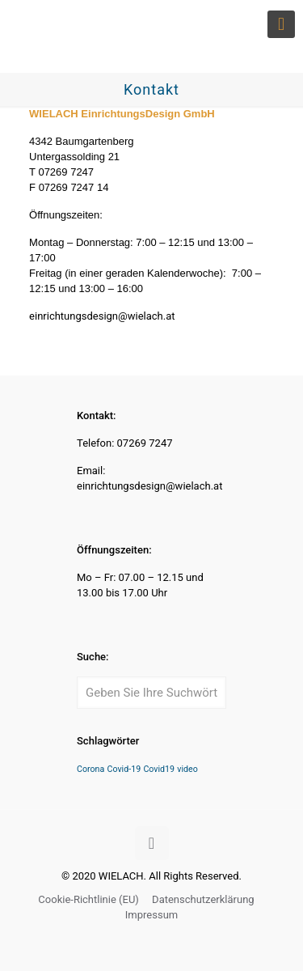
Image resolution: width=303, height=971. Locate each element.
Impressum (151, 915)
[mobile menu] (281, 24)
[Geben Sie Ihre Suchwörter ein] (151, 692)
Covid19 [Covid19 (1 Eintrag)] (159, 769)
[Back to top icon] (152, 843)
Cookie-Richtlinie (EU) (88, 899)
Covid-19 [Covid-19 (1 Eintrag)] (124, 769)
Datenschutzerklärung (203, 899)
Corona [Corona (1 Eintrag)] (90, 769)
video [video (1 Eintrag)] (187, 769)
